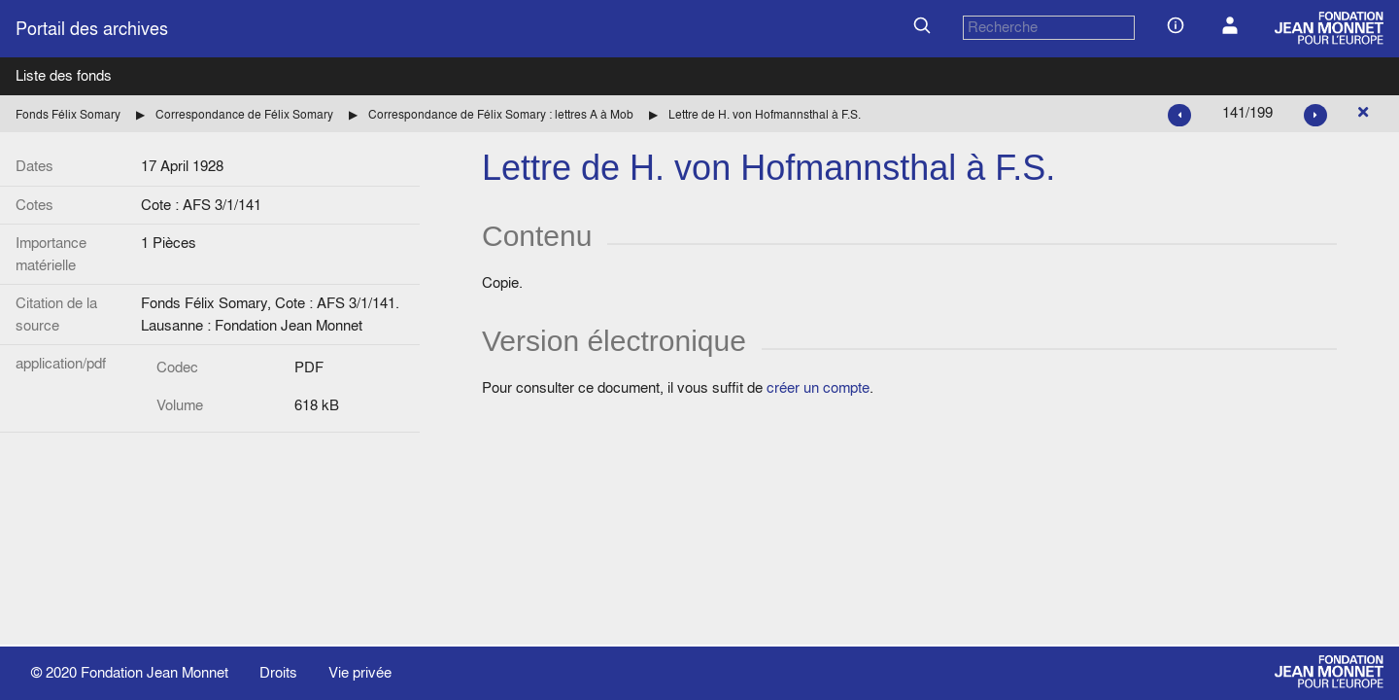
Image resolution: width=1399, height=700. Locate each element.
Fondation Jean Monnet (154, 672)
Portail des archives (92, 29)
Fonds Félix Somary (68, 114)
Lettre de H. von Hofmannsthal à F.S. (764, 114)
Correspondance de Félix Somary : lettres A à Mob (500, 114)
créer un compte (818, 387)
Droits (278, 672)
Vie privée (360, 672)
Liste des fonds (64, 75)
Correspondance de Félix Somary (244, 114)
